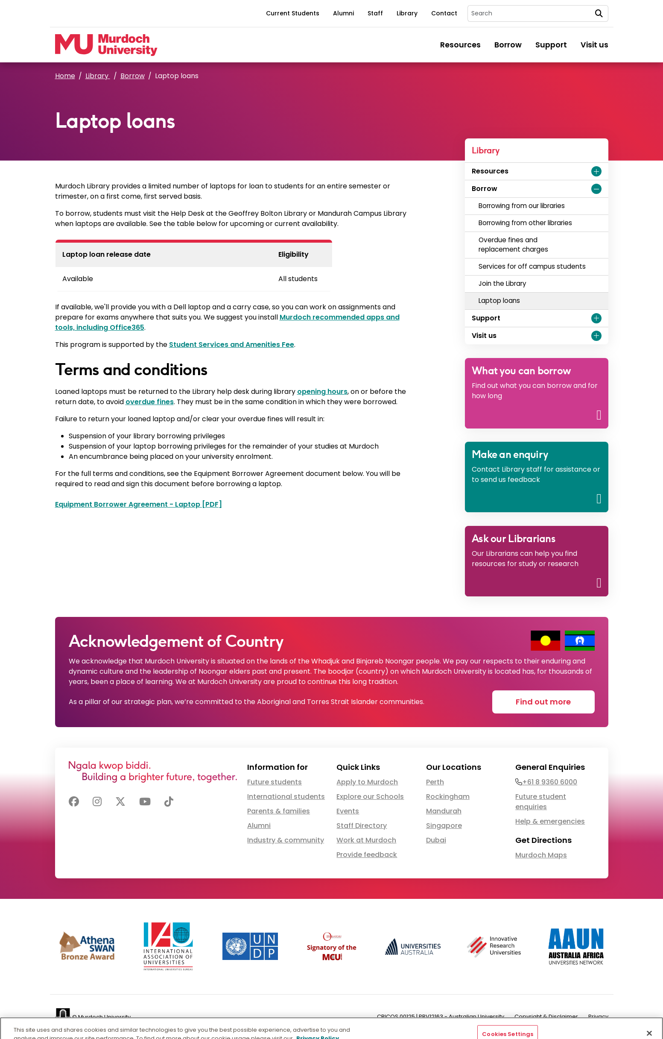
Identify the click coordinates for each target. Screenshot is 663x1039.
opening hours (322, 391)
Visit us (594, 45)
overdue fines (150, 402)
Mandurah (443, 811)
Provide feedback (366, 855)
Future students (274, 782)
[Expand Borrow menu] (596, 189)
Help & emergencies (550, 821)
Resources (460, 45)
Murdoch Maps (541, 855)
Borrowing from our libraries (522, 205)
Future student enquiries (540, 802)
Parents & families (278, 811)
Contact (444, 13)
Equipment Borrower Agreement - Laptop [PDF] (138, 504)
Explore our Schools (370, 796)
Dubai (436, 840)
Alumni (343, 13)
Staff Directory (361, 826)
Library (407, 13)
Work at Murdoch (366, 840)
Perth (435, 782)
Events (347, 811)
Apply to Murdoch (367, 782)
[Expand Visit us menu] (596, 336)
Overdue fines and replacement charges (513, 244)
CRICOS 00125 (396, 1017)
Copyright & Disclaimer (546, 1017)
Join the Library (504, 283)
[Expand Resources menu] (596, 171)
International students (286, 796)
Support (551, 45)
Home (65, 76)
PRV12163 (431, 1017)
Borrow (508, 45)
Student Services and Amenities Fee (231, 344)
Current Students (292, 13)
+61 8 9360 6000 (549, 782)
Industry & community (285, 840)
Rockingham (448, 796)
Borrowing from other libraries (527, 222)
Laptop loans (499, 300)
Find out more (543, 701)
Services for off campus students (533, 266)
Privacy (598, 1017)
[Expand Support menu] (596, 318)
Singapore (444, 826)
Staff (375, 13)
